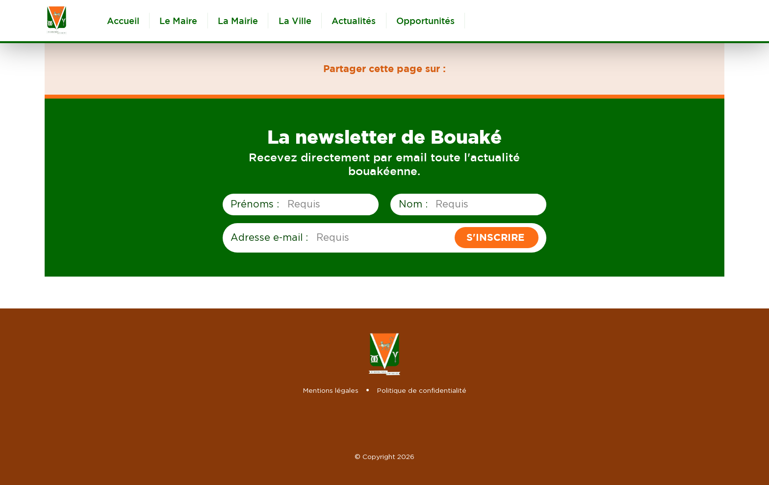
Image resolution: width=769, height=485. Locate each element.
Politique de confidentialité (421, 390)
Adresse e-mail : (269, 237)
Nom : (413, 204)
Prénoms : (255, 204)
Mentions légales (331, 390)
